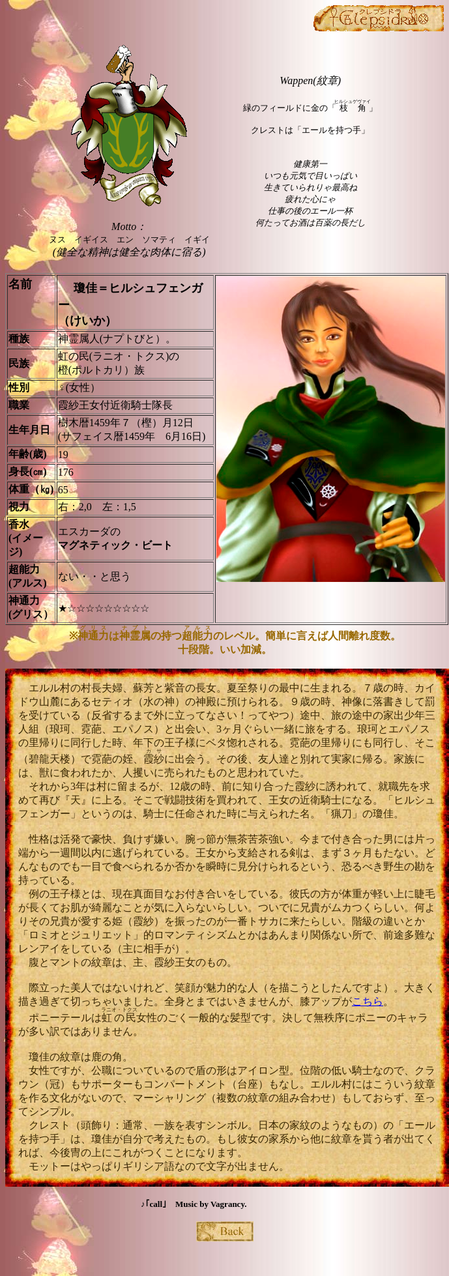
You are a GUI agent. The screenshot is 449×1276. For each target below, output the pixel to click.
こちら (367, 1001)
